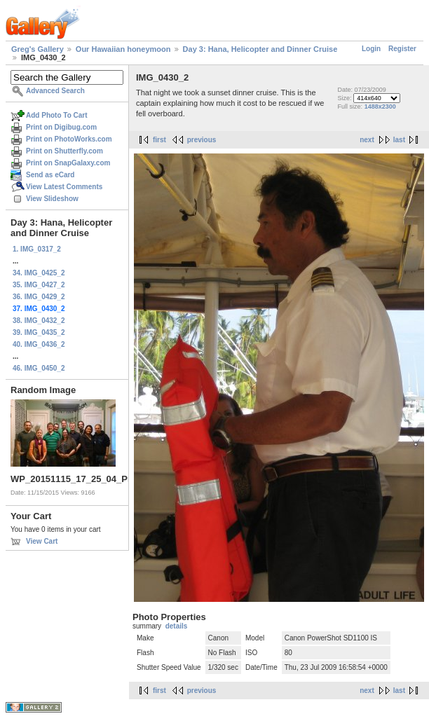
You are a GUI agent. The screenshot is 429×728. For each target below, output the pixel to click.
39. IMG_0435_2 (39, 332)
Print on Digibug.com (61, 127)
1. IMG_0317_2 (37, 249)
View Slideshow (52, 198)
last (399, 140)
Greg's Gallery (37, 49)
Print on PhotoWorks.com (69, 139)
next (367, 140)
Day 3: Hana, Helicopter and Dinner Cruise (260, 49)
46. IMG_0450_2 (39, 368)
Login (371, 49)
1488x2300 (380, 106)
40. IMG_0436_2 (39, 344)
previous (202, 140)
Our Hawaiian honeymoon (123, 49)
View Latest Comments (64, 187)
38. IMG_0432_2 (39, 320)
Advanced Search (55, 91)
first (159, 140)
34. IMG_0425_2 (39, 273)
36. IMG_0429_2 (39, 297)
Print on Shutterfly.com (64, 151)
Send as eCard (50, 175)
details (176, 626)
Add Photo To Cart (57, 115)
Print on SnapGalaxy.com (68, 163)
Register (402, 49)
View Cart (41, 541)
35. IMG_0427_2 (39, 285)
